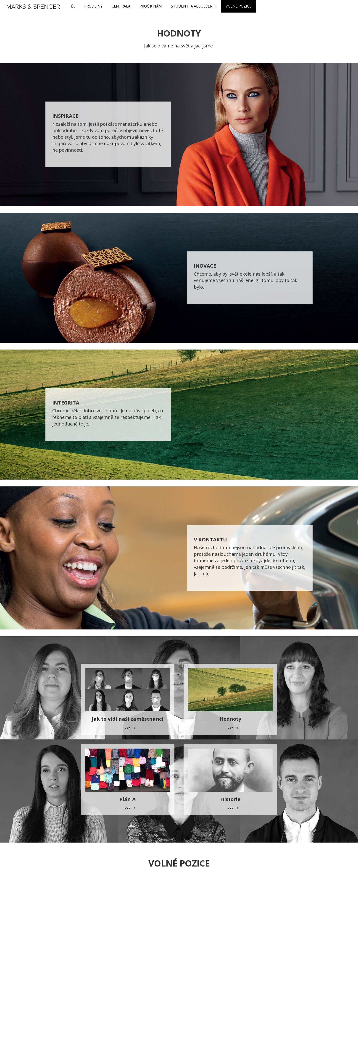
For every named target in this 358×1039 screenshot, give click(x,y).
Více (127, 728)
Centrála (121, 6)
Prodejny (93, 6)
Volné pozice (238, 6)
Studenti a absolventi (193, 6)
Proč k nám (151, 6)
